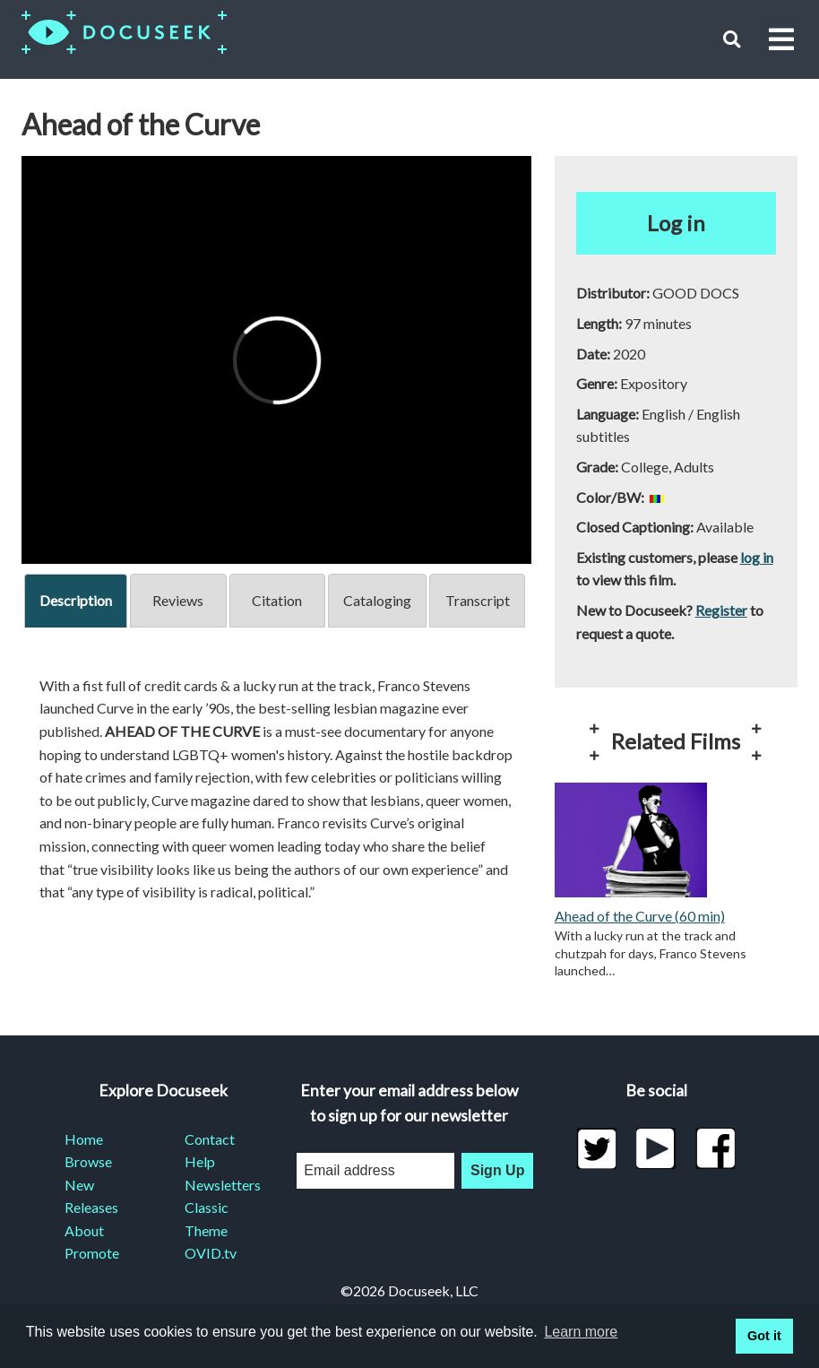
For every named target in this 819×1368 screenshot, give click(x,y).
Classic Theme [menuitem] (206, 1219)
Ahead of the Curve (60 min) (640, 915)
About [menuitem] (84, 1230)
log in (756, 557)
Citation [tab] (277, 600)
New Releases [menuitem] (91, 1196)
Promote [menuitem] (92, 1252)
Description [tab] (75, 600)
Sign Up (497, 1170)
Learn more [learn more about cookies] (580, 1331)
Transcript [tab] (477, 600)
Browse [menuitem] (88, 1161)
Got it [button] (764, 1336)
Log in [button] (676, 223)
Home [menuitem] (84, 1138)
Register (721, 610)
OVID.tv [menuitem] (211, 1252)
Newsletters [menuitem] (223, 1184)
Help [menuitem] (200, 1161)
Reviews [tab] (177, 600)
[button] (731, 39)
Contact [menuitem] (210, 1138)
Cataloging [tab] (377, 600)
